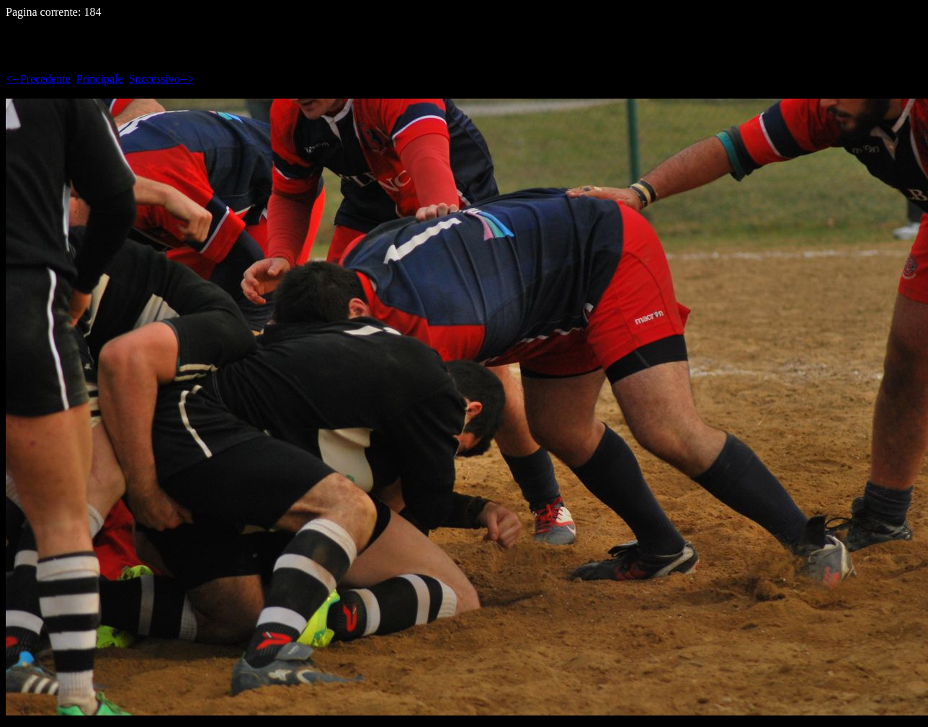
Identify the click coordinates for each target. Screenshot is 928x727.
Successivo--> (162, 79)
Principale (99, 79)
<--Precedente (38, 79)
